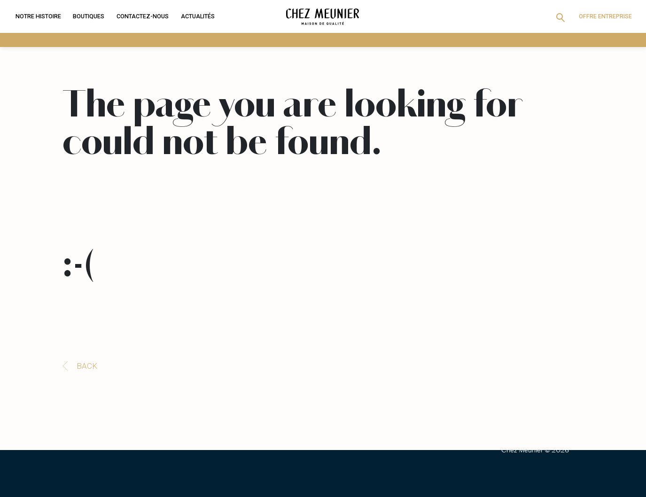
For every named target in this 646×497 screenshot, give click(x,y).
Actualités (198, 16)
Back (87, 366)
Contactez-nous (143, 16)
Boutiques (88, 16)
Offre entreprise (605, 16)
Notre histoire (38, 16)
